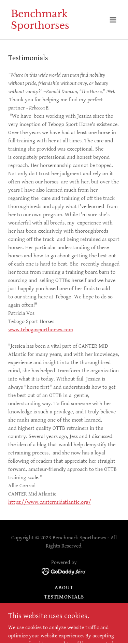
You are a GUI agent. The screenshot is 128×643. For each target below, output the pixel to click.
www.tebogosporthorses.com (40, 329)
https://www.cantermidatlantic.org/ (49, 502)
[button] (113, 20)
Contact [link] (63, 606)
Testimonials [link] (64, 597)
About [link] (64, 587)
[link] (47, 27)
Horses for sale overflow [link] (63, 615)
